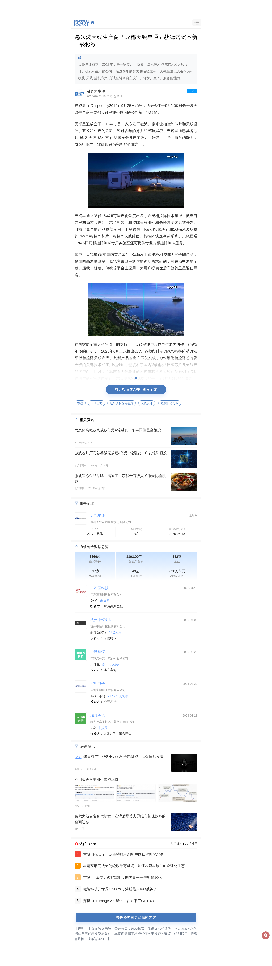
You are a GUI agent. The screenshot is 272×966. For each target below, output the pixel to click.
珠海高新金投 (113, 606)
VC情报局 (191, 843)
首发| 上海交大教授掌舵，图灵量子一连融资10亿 (122, 877)
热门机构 (176, 843)
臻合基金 (125, 733)
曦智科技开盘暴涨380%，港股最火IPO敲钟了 (120, 889)
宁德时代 (110, 638)
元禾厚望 (110, 733)
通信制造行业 (169, 403)
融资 (78, 756)
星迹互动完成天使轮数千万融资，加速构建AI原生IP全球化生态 (134, 866)
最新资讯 (87, 746)
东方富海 (110, 670)
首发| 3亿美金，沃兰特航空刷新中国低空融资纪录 (123, 854)
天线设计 (146, 403)
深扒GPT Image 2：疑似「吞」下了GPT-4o (118, 901)
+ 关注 (192, 91)
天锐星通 (96, 403)
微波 (80, 403)
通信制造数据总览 (94, 547)
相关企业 (86, 503)
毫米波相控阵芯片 (121, 403)
